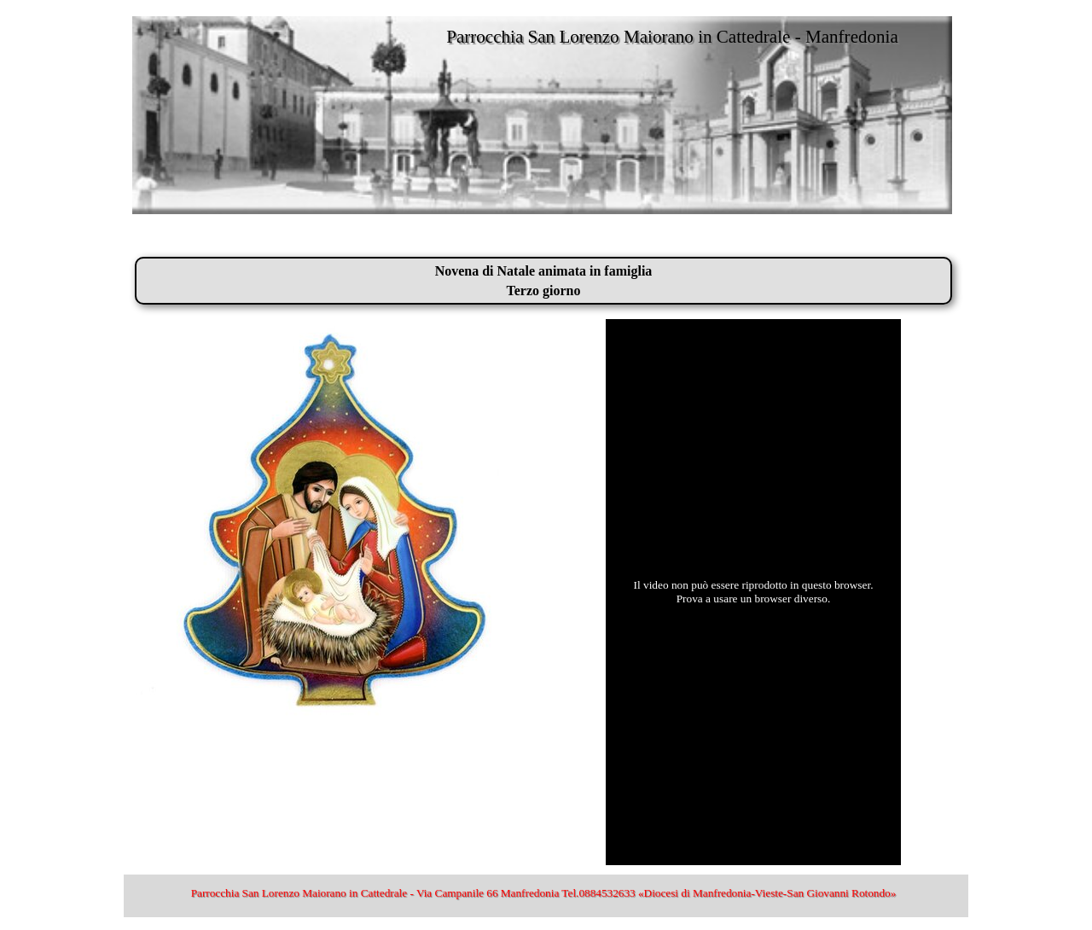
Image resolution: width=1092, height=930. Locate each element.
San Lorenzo (166, 239)
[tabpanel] (544, 280)
